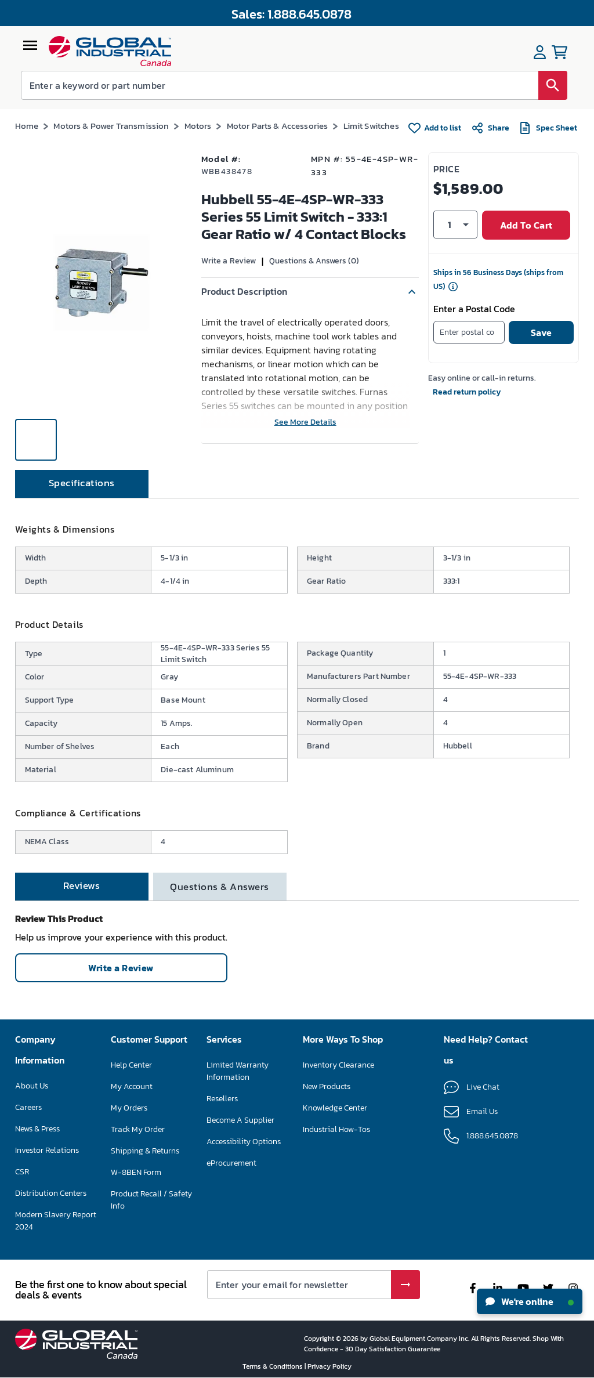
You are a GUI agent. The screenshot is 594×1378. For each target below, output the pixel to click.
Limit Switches (371, 125)
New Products (326, 1086)
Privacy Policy (329, 1366)
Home (27, 125)
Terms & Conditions (273, 1366)
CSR (22, 1172)
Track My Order (138, 1129)
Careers (28, 1107)
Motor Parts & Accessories (277, 125)
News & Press (37, 1129)
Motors (198, 125)
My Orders (129, 1108)
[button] (310, 292)
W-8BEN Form (136, 1172)
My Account (132, 1086)
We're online (530, 1301)
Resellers (222, 1099)
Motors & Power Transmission (111, 125)
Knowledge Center (335, 1108)
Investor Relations (47, 1150)
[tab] (81, 484)
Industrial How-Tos (336, 1129)
